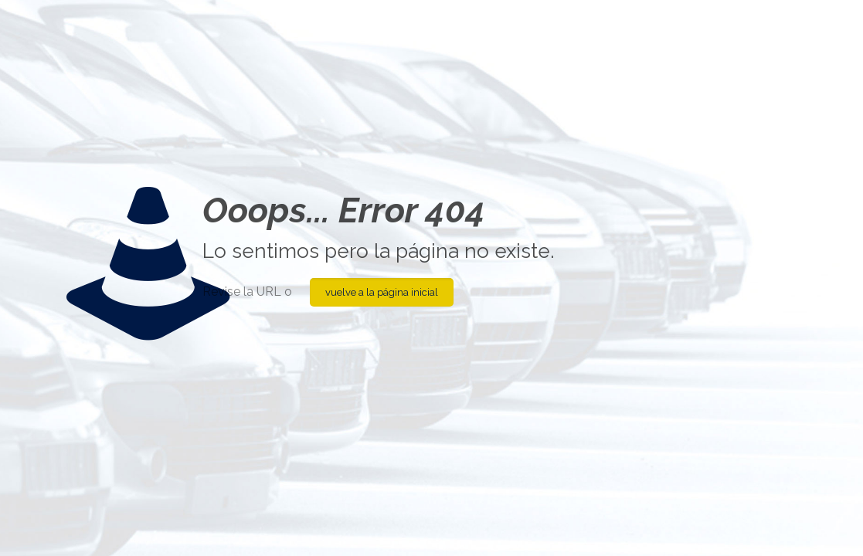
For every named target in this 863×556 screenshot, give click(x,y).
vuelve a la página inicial (381, 292)
